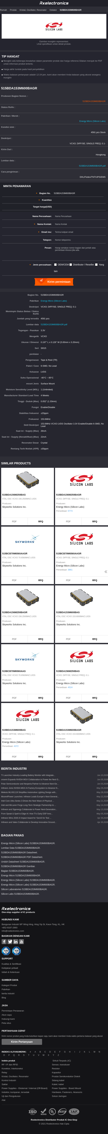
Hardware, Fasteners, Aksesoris (67, 1092)
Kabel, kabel (58, 1084)
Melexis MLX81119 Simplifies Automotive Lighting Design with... (29, 792)
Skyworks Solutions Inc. (14, 507)
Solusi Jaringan (59, 1096)
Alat (3, 1100)
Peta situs (6, 1023)
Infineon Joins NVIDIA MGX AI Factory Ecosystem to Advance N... (30, 788)
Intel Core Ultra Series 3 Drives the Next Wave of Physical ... (27, 801)
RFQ (40, 521)
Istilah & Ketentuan (11, 972)
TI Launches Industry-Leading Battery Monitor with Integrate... (28, 775)
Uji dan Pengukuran (11, 1096)
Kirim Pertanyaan (22, 1041)
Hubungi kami (8, 1019)
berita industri (8, 993)
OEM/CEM (63, 264)
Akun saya (7, 1015)
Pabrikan (6, 989)
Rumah (3, 10)
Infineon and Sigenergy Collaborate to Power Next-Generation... (29, 809)
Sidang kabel (58, 1080)
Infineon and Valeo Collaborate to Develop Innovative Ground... (28, 822)
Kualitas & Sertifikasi (11, 964)
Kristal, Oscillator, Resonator (33, 10)
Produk (13, 10)
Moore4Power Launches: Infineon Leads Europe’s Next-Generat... (30, 796)
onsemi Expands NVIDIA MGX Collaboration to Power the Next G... (30, 779)
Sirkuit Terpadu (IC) (61, 1060)
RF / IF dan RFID (10, 1064)
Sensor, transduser (61, 1064)
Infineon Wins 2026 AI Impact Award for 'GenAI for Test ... (26, 818)
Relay (4, 1072)
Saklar (5, 1084)
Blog (4, 997)
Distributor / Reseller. (84, 264)
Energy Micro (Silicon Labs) (92, 121)
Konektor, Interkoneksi (12, 1068)
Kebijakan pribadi (10, 968)
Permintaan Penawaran (13, 1010)
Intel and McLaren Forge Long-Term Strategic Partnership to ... (28, 805)
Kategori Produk (9, 985)
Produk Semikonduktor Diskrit (66, 1076)
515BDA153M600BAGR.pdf (92, 166)
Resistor (56, 1068)
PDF (14, 521)
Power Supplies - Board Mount (66, 1088)
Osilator (53, 10)
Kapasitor (56, 1072)
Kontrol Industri (9, 1080)
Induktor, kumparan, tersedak (15, 1092)
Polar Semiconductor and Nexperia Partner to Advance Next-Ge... (30, 784)
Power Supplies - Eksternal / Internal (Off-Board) (25, 1088)
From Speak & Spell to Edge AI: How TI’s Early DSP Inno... (27, 814)
